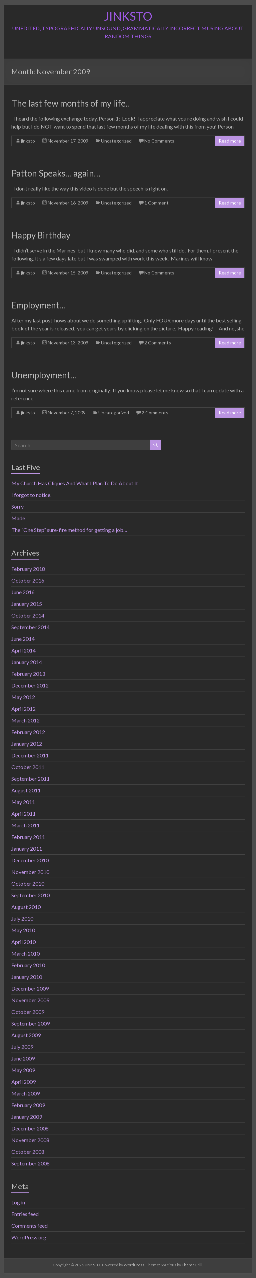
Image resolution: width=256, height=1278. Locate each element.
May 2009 (23, 1070)
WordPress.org (28, 1237)
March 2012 (25, 720)
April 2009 (23, 1081)
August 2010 (26, 907)
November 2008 (30, 1140)
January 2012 (26, 743)
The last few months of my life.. (70, 103)
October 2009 (27, 1012)
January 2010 (26, 977)
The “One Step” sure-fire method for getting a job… (69, 530)
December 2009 (30, 988)
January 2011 (26, 848)
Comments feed (29, 1225)
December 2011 (30, 755)
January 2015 (26, 604)
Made (18, 518)
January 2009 (26, 1116)
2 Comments (157, 342)
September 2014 (30, 627)
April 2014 (23, 650)
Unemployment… (44, 375)
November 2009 (30, 1000)
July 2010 (22, 918)
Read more (230, 141)
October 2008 (27, 1151)
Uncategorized (116, 141)
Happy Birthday (40, 235)
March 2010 (25, 953)
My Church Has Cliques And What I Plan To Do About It (74, 483)
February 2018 (28, 569)
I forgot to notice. (31, 495)
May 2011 (23, 802)
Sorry (17, 506)
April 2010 (23, 942)
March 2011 (25, 825)
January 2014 (26, 662)
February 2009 (28, 1105)
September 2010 (30, 895)
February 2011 (28, 837)
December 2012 (30, 685)
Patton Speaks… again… (55, 173)
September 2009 (30, 1023)
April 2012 (23, 708)
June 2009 (23, 1058)
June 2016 (23, 592)
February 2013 (28, 673)
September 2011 (30, 778)
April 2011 (23, 813)
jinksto (28, 141)
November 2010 (30, 872)
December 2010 (30, 860)
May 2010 (23, 930)
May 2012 (23, 697)
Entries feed (25, 1214)
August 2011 (26, 790)
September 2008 (30, 1163)
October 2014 (27, 615)
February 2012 (28, 732)
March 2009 (25, 1093)
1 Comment (156, 203)
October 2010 (27, 883)
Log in (18, 1202)
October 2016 (27, 580)
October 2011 (27, 767)
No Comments (159, 141)
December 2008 (30, 1128)
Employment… (38, 305)
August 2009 (26, 1035)
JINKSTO (128, 16)
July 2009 (22, 1047)
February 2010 (28, 965)
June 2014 (23, 639)
